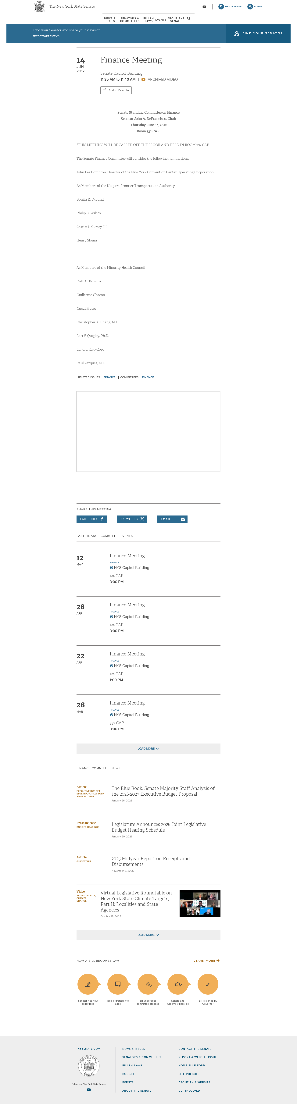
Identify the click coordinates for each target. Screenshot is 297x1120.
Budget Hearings (88, 843)
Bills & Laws (147, 24)
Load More (146, 764)
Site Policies (189, 1090)
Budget (128, 1090)
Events (185, 24)
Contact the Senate (195, 1065)
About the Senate (136, 1106)
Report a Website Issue (198, 1073)
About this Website (194, 1098)
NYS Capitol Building (131, 584)
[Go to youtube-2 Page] (89, 1106)
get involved (234, 9)
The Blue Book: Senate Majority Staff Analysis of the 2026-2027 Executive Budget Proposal (163, 807)
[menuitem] (43, 24)
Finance (110, 393)
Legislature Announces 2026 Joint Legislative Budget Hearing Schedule (159, 843)
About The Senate (227, 24)
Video (81, 907)
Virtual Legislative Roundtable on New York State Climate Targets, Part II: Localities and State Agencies (136, 917)
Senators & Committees (96, 24)
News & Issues (43, 24)
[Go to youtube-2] (204, 9)
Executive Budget (88, 807)
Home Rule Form (192, 1081)
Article (82, 803)
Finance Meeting (127, 572)
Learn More (204, 976)
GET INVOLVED (189, 1106)
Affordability (86, 912)
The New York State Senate (72, 9)
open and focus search (259, 25)
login (258, 9)
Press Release (86, 839)
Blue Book (83, 810)
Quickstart (84, 877)
